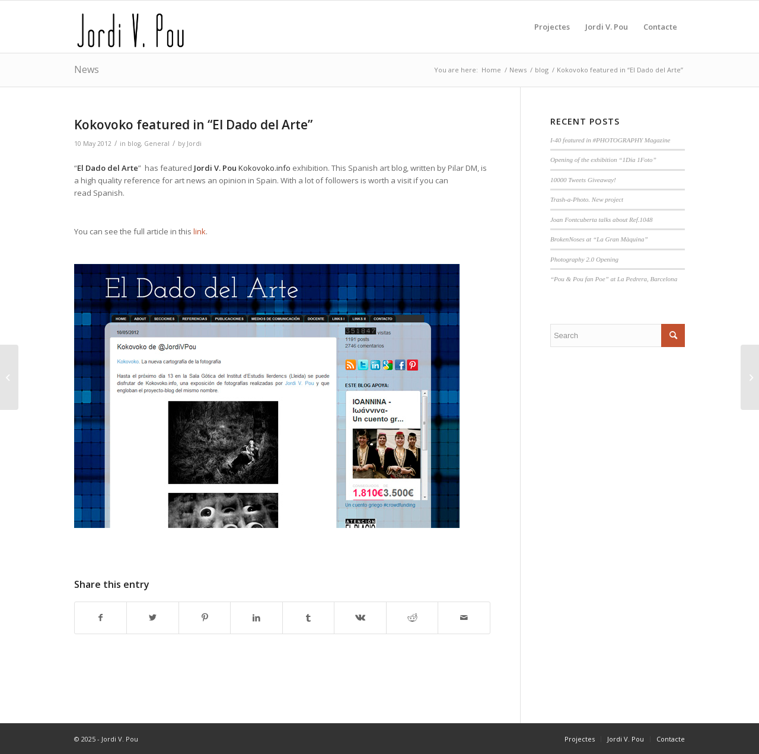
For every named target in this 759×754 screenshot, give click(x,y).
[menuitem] (552, 27)
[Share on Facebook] (100, 617)
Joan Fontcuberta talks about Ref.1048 (601, 219)
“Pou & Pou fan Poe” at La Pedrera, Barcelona (613, 278)
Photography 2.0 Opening (584, 259)
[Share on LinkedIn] (256, 617)
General (157, 143)
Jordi (194, 143)
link (199, 231)
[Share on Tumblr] (308, 617)
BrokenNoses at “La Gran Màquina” (599, 239)
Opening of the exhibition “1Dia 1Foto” (603, 159)
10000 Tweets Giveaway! (583, 179)
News (86, 69)
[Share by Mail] (464, 617)
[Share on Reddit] (412, 617)
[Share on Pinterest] (204, 617)
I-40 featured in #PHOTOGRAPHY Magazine (610, 140)
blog (134, 143)
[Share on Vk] (359, 617)
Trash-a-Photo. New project (586, 199)
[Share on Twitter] (152, 617)
